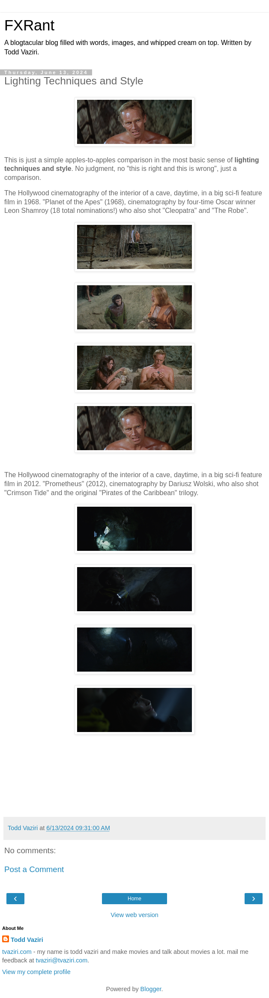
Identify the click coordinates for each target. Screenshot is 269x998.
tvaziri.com (17, 951)
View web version (134, 914)
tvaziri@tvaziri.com (61, 960)
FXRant (29, 25)
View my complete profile (36, 971)
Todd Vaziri (27, 939)
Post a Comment (34, 869)
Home (134, 899)
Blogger (150, 989)
